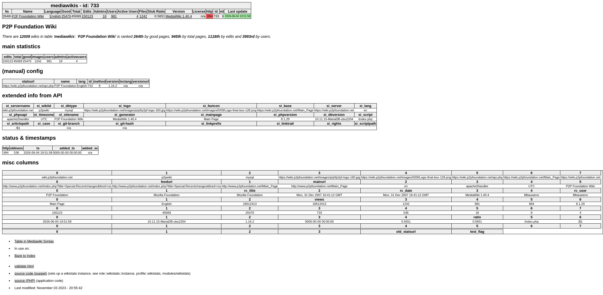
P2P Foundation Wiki (28, 16)
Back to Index (24, 256)
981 (114, 16)
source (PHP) (24, 281)
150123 (87, 16)
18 (104, 16)
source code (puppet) (30, 273)
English (55, 16)
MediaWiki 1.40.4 (179, 16)
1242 (143, 16)
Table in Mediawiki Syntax (34, 241)
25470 (66, 16)
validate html (24, 266)
